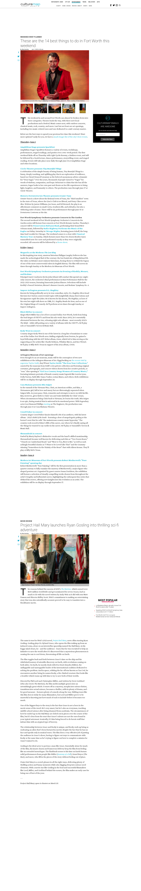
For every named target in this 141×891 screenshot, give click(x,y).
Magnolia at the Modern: (38, 252)
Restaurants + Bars (57, 2)
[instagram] (117, 5)
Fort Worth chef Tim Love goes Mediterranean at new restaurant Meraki (108, 615)
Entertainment (76, 2)
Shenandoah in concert (31, 433)
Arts (98, 2)
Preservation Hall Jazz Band (46, 226)
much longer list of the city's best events (70, 137)
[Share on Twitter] (18, 56)
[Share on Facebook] (18, 52)
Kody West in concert (30, 331)
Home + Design (66, 5)
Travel (84, 2)
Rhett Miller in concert (31, 312)
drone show (62, 242)
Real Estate (91, 2)
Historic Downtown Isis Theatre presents (45, 196)
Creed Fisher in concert (31, 412)
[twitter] (114, 5)
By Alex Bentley (24, 49)
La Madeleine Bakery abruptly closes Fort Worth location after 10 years (108, 606)
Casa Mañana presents (36, 385)
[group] (26, 108)
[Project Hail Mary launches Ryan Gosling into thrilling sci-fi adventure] (54, 560)
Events (85, 5)
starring (47, 404)
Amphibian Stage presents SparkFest (37, 147)
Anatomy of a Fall (64, 754)
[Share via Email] (18, 60)
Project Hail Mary (59, 640)
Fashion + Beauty (77, 5)
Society (58, 5)
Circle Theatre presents (40, 168)
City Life (67, 2)
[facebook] (111, 5)
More (90, 5)
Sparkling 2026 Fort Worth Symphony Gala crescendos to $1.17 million (109, 611)
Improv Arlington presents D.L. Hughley (39, 290)
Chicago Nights (52, 231)
